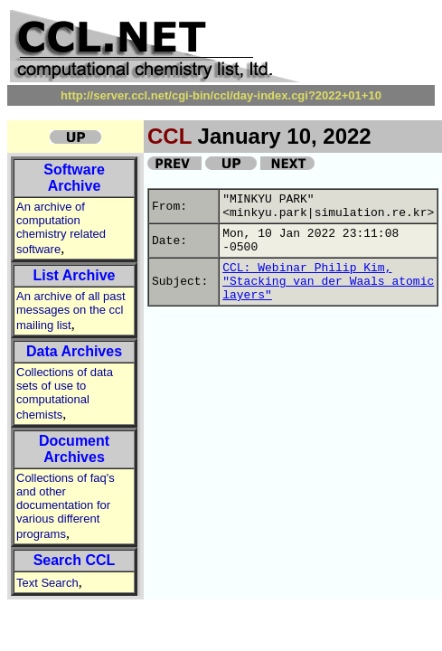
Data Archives (74, 351)
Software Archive (74, 177)
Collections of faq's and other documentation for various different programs (65, 506)
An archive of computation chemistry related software (61, 228)
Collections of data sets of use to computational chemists (64, 393)
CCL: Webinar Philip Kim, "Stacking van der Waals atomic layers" (328, 281)
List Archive (74, 275)
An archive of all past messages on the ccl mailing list (71, 310)
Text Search (47, 583)
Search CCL (74, 560)
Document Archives (74, 449)
